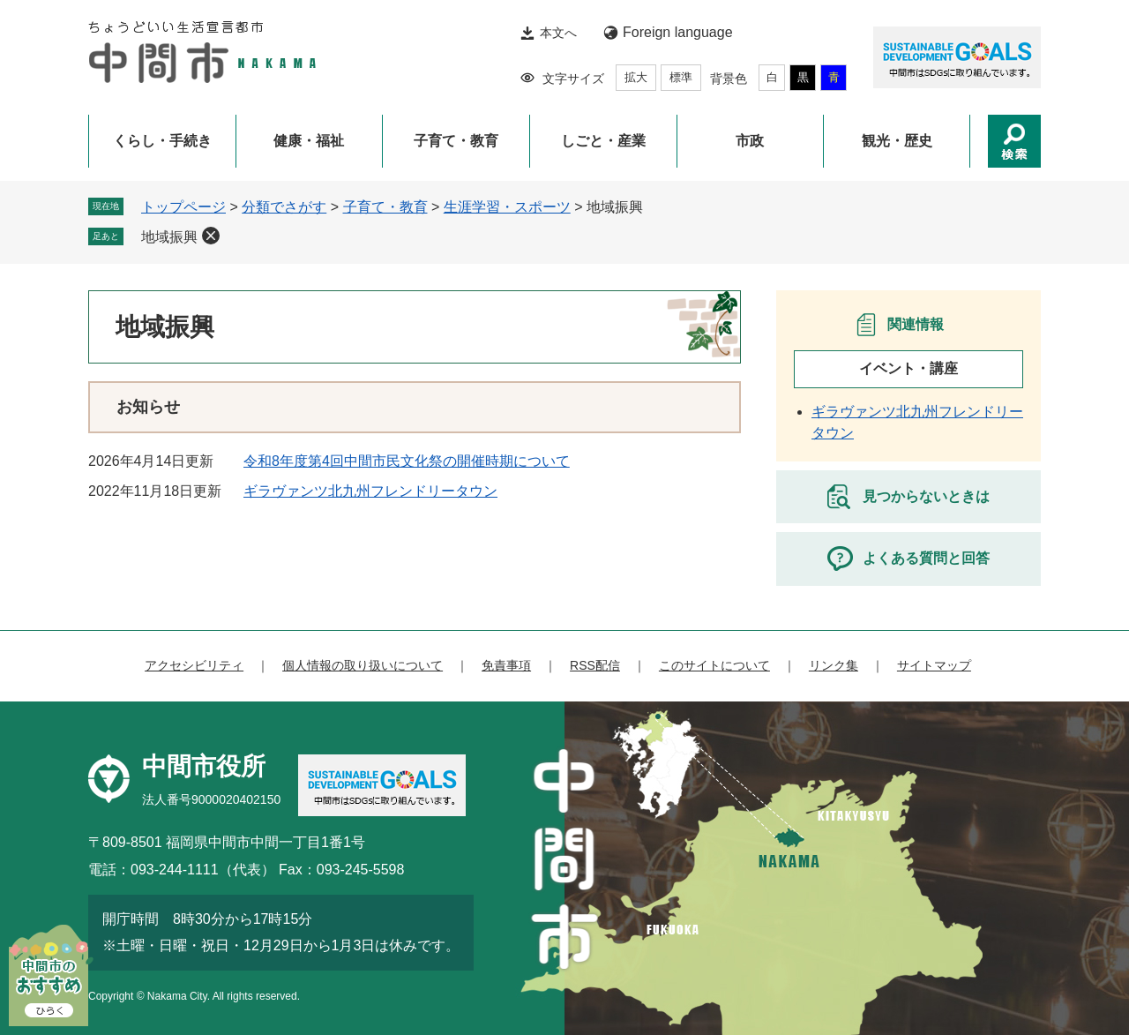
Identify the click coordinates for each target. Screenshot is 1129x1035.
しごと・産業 (603, 140)
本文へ (558, 33)
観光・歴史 (897, 140)
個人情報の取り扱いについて (362, 665)
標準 (680, 77)
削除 (211, 235)
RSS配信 (595, 665)
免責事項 (506, 665)
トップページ (183, 206)
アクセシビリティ (194, 665)
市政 (750, 140)
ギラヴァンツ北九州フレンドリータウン (370, 491)
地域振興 (169, 236)
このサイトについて (714, 665)
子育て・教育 (456, 140)
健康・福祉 (308, 140)
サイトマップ (934, 665)
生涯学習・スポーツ (507, 206)
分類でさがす (284, 206)
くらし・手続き (162, 140)
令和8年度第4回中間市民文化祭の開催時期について (406, 461)
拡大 (635, 77)
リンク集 (833, 665)
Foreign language (678, 32)
